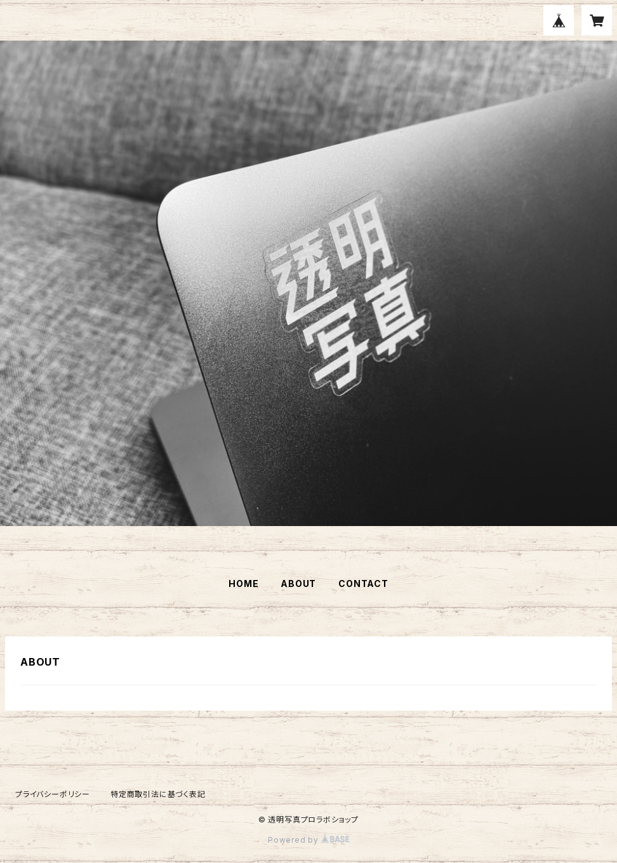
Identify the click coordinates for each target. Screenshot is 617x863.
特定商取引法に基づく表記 (158, 794)
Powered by (308, 840)
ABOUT (298, 583)
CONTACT (363, 583)
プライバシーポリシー (52, 794)
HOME (243, 583)
